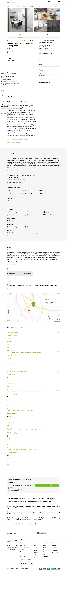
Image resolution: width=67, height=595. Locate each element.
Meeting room (18, 6)
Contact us (23, 576)
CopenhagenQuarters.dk (26, 587)
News (21, 578)
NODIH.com (23, 581)
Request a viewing (44, 48)
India (53, 579)
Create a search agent (26, 567)
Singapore (55, 577)
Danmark (36, 567)
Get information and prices (46, 45)
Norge (35, 572)
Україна (54, 569)
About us (22, 569)
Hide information (12, 170)
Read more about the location (14, 142)
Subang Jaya (30, 6)
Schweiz (54, 567)
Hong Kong (55, 574)
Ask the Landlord (43, 46)
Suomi (35, 574)
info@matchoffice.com (12, 572)
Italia (44, 578)
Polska (54, 572)
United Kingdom (45, 570)
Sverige (36, 569)
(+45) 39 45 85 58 (11, 573)
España (45, 574)
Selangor (24, 6)
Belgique (36, 581)
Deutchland (37, 577)
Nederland (36, 579)
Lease (12, 6)
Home (8, 6)
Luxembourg (46, 567)
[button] (55, 352)
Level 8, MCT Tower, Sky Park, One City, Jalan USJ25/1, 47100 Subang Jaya (27, 536)
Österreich (45, 581)
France (45, 576)
